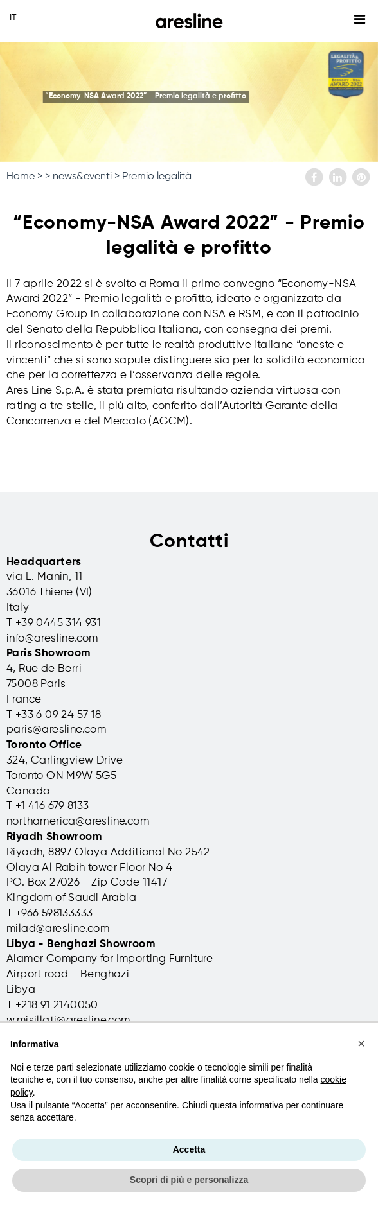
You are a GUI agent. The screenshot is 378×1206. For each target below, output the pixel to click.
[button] (361, 1043)
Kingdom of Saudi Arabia (71, 898)
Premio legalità (157, 176)
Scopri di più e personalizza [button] (189, 1180)
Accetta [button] (189, 1149)
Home (20, 176)
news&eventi (82, 176)
